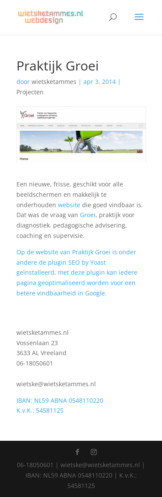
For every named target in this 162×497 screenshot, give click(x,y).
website (69, 205)
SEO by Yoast (87, 262)
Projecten (30, 92)
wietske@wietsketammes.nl (56, 384)
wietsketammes (54, 81)
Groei (87, 215)
